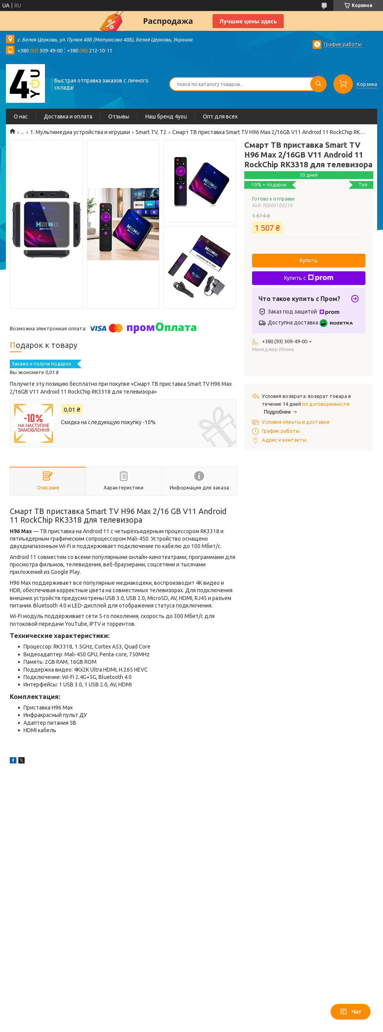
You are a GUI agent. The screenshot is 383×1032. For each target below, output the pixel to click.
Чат (350, 1011)
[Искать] (318, 84)
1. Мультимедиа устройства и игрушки (80, 132)
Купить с (308, 277)
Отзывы (118, 116)
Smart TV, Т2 (151, 132)
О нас (21, 116)
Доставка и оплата (68, 116)
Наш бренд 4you (166, 116)
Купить (309, 260)
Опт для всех (220, 116)
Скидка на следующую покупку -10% (108, 422)
